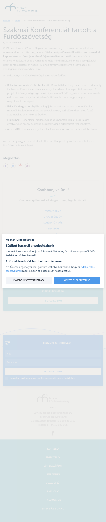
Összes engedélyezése (77, 280)
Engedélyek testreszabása (29, 280)
